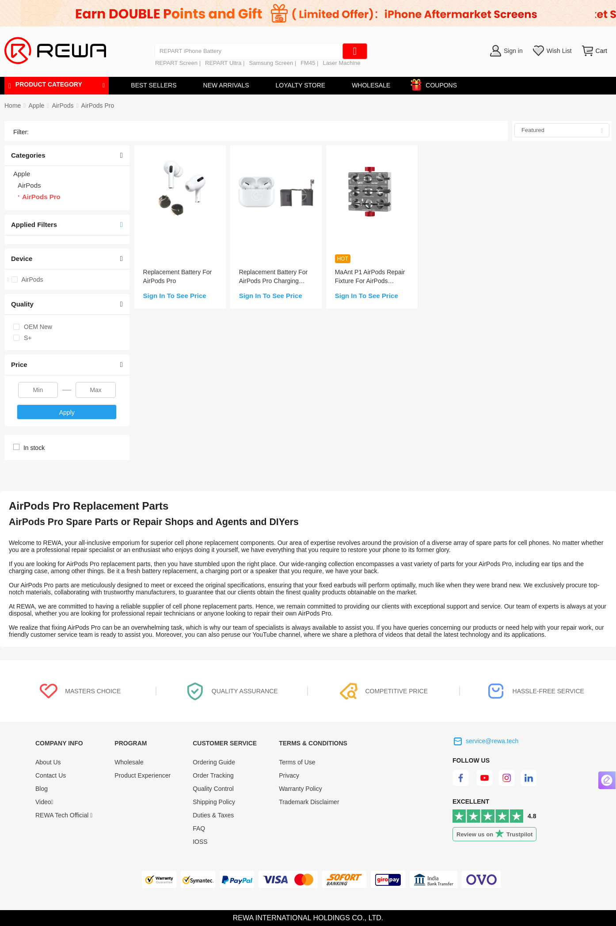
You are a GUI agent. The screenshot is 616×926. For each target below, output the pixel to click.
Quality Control (213, 788)
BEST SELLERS (153, 85)
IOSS (200, 841)
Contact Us (50, 775)
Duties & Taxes (213, 815)
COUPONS (437, 84)
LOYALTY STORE (301, 85)
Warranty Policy (300, 788)
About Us (48, 762)
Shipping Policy (214, 801)
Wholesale (128, 762)
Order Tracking (213, 775)
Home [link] (12, 105)
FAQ (199, 828)
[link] (36, 105)
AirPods (62, 105)
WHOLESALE (371, 85)
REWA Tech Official (63, 815)
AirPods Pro (97, 105)
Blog (41, 788)
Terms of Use (297, 762)
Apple (36, 105)
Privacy (289, 775)
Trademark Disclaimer (309, 801)
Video (44, 801)
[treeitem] (66, 279)
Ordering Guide (214, 762)
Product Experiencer (142, 775)
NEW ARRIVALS (226, 85)
